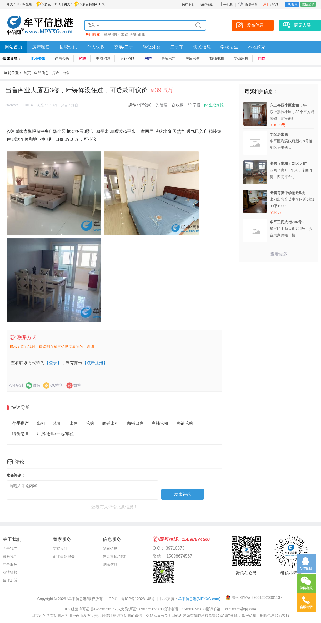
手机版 (225, 4)
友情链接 (10, 572)
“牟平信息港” (77, 599)
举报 (196, 105)
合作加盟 (10, 580)
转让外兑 (152, 47)
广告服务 (10, 564)
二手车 (177, 47)
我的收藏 (206, 4)
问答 (261, 59)
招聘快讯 (68, 47)
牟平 (107, 34)
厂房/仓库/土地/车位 (55, 434)
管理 (163, 105)
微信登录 (308, 4)
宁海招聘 (103, 59)
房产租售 (41, 47)
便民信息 (202, 47)
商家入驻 (60, 548)
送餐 (133, 34)
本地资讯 (38, 59)
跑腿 (141, 34)
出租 (41, 423)
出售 (66, 73)
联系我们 (10, 556)
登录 (275, 4)
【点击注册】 (95, 363)
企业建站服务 (64, 556)
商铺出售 (241, 59)
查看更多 (278, 254)
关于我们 (10, 548)
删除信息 (110, 564)
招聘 (82, 59)
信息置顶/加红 (114, 556)
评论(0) (145, 105)
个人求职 (96, 47)
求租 (57, 423)
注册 (266, 4)
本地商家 (257, 47)
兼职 (116, 34)
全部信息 (41, 73)
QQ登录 (292, 4)
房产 (148, 59)
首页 (27, 73)
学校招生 (229, 47)
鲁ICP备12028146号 (138, 599)
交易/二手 (123, 47)
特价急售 (20, 434)
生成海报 (216, 105)
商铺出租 (216, 59)
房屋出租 (168, 59)
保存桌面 (188, 4)
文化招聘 (127, 59)
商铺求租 (160, 423)
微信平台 (251, 4)
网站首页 (14, 47)
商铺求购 (184, 423)
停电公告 (62, 59)
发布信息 (110, 548)
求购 (124, 34)
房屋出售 (192, 59)
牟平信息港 (199, 599)
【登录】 (52, 363)
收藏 (179, 105)
